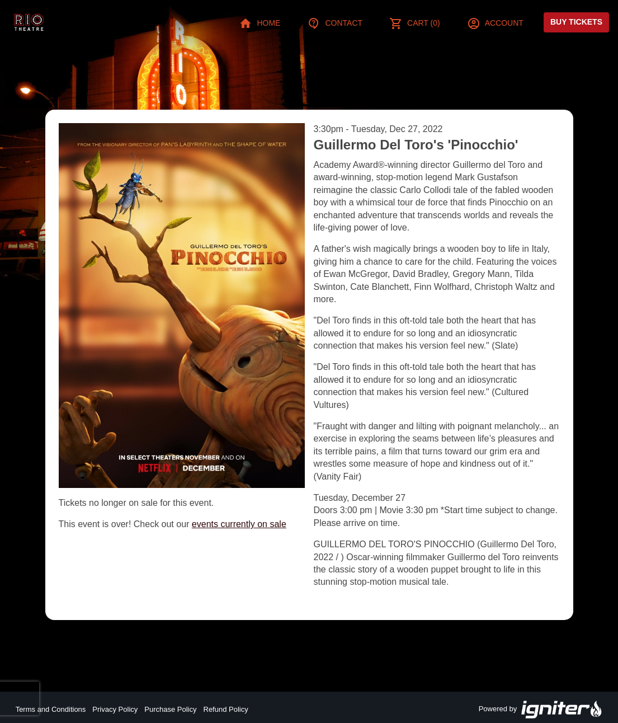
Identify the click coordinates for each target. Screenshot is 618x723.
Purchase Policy (170, 709)
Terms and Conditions (51, 709)
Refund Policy (226, 709)
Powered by (541, 710)
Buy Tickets (576, 21)
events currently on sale (239, 524)
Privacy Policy (115, 709)
